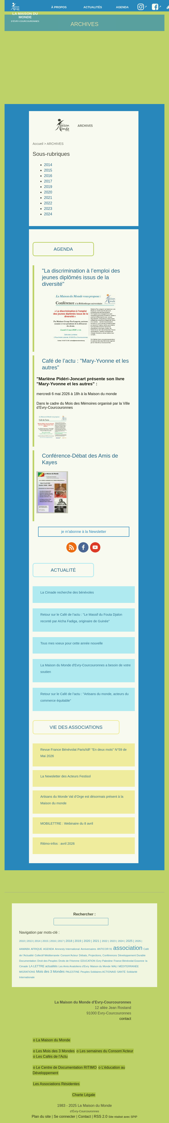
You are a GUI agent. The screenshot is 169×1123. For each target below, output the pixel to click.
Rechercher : (84, 914)
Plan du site (41, 1116)
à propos (59, 7)
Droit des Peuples (47, 960)
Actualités (92, 7)
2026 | (138, 941)
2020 (48, 192)
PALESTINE (73, 971)
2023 (48, 209)
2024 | (121, 941)
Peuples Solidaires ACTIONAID (98, 971)
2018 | (70, 941)
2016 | (54, 941)
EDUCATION (88, 960)
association (127, 948)
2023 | (113, 941)
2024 (48, 214)
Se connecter (64, 1116)
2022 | (105, 941)
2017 (48, 181)
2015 (48, 170)
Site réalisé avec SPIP (122, 1116)
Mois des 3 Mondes (50, 971)
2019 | (79, 941)
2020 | (88, 941)
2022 (48, 203)
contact (125, 1019)
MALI (114, 966)
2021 (48, 198)
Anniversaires (88, 949)
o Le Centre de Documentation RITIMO (64, 1067)
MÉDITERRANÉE (128, 966)
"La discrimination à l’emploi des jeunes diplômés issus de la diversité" (81, 277)
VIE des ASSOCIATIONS (75, 727)
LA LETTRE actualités (43, 966)
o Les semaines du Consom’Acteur (105, 1051)
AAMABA (24, 949)
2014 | (38, 941)
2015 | (46, 941)
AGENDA (63, 249)
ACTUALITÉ (63, 570)
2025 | (130, 941)
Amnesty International (67, 949)
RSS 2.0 (100, 1116)
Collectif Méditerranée (47, 955)
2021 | (97, 941)
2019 (48, 187)
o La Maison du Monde (51, 1040)
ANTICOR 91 (104, 949)
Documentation (27, 960)
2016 (48, 176)
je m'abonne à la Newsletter (83, 532)
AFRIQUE (36, 949)
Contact (84, 1116)
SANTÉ (121, 971)
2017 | (62, 941)
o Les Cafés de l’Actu (50, 1056)
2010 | (23, 941)
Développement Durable (132, 955)
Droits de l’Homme (68, 960)
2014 (48, 165)
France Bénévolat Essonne (129, 960)
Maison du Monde (100, 966)
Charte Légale (83, 1095)
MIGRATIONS (27, 971)
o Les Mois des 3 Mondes (54, 1051)
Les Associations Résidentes (56, 1084)
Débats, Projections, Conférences (98, 955)
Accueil (38, 144)
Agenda (122, 7)
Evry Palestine (104, 960)
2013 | (31, 941)
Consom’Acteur (69, 955)
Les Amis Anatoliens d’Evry (74, 966)
